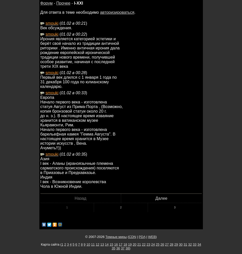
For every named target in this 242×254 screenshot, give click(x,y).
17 (120, 244)
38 (127, 248)
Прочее (63, 3)
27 (167, 244)
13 (102, 244)
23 (148, 244)
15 (111, 244)
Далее (161, 198)
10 (88, 244)
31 (185, 244)
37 (122, 248)
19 (130, 244)
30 (180, 244)
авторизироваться (117, 12)
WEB (152, 237)
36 (118, 248)
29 (176, 244)
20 (134, 244)
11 (93, 244)
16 (116, 244)
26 (162, 244)
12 (97, 244)
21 (139, 244)
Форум (46, 3)
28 (171, 244)
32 (190, 244)
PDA (142, 237)
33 (194, 244)
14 (107, 244)
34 (199, 244)
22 (143, 244)
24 (153, 244)
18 (125, 244)
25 (157, 244)
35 (113, 248)
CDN (132, 237)
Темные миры (116, 237)
